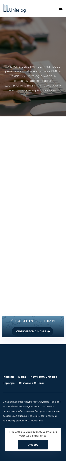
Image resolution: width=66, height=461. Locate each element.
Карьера (9, 383)
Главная (8, 376)
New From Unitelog (44, 376)
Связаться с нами (31, 383)
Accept (33, 444)
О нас (22, 376)
